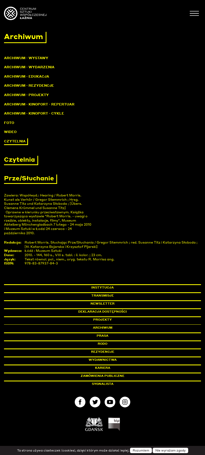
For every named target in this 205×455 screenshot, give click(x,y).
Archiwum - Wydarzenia (29, 67)
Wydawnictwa (103, 360)
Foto (9, 123)
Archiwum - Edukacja (26, 76)
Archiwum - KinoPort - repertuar (39, 104)
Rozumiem (141, 450)
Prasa (102, 336)
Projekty (102, 319)
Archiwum (102, 327)
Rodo (102, 344)
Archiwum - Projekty (26, 95)
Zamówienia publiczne (114, 376)
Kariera (102, 368)
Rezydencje (102, 352)
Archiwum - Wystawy (26, 58)
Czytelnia (15, 141)
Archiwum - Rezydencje (29, 86)
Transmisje (125, 295)
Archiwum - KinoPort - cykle (34, 113)
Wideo (10, 132)
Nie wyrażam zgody (170, 450)
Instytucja (102, 287)
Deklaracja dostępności (102, 311)
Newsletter (102, 303)
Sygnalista (102, 384)
